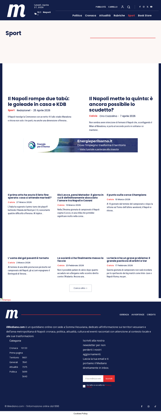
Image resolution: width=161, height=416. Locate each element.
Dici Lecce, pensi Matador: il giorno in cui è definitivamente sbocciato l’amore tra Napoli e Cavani (80, 197)
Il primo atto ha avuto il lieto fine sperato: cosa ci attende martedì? (30, 196)
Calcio (93, 116)
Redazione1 (24, 110)
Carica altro (80, 288)
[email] (93, 378)
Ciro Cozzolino (108, 116)
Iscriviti (109, 378)
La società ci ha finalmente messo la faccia (80, 259)
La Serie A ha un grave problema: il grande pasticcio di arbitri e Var (128, 259)
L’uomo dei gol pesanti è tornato (28, 258)
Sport (11, 110)
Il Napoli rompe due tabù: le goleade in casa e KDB (38, 101)
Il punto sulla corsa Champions (126, 194)
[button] (128, 7)
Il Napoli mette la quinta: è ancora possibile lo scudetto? (121, 104)
